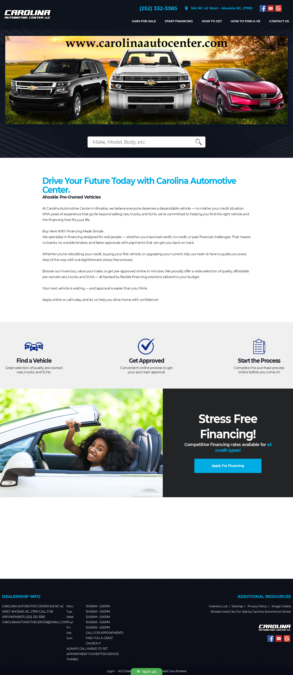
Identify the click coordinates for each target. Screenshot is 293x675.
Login (111, 671)
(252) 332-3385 (158, 8)
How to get (212, 21)
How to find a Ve (245, 21)
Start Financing (179, 21)
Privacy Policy (257, 606)
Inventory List (218, 606)
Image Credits (281, 606)
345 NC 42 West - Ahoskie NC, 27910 (218, 8)
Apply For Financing (228, 466)
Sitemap (237, 606)
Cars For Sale (144, 21)
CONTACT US (279, 21)
